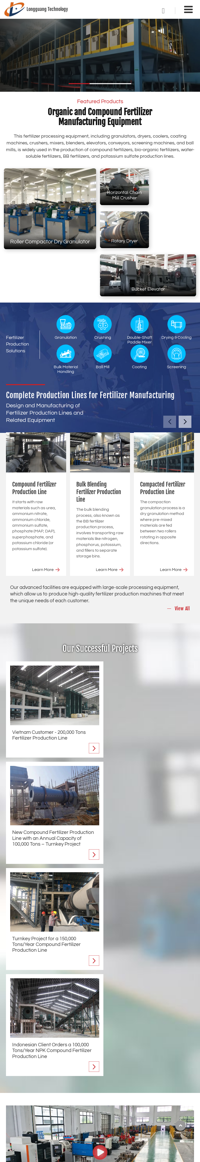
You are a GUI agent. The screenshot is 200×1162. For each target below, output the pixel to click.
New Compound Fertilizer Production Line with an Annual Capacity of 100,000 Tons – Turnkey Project (146, 692)
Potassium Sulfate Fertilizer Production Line (46, 1134)
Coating (139, 311)
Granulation (66, 282)
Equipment (117, 1065)
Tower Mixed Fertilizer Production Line (41, 1125)
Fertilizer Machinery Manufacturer (60, 964)
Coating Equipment (171, 1086)
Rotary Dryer (173, 196)
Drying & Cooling (176, 282)
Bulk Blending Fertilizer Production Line (98, 446)
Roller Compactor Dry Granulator (50, 241)
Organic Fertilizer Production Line (37, 1103)
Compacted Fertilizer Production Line (162, 443)
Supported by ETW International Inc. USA (100, 1155)
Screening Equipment (173, 1095)
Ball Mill (102, 311)
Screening (176, 311)
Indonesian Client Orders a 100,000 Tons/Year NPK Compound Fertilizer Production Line (148, 798)
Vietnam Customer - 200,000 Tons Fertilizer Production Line (49, 686)
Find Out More (27, 1034)
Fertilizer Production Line (39, 1065)
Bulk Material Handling (66, 314)
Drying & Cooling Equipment (119, 1114)
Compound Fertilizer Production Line (34, 443)
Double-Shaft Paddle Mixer (139, 284)
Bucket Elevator (148, 244)
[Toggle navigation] (188, 9)
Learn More (43, 524)
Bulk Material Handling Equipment (123, 1128)
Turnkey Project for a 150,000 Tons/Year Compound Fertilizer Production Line (46, 798)
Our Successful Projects (100, 603)
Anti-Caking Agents (171, 1103)
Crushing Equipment (123, 1091)
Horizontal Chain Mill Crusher (123, 193)
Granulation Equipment (115, 1079)
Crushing (102, 282)
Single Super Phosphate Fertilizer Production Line (47, 1114)
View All (182, 563)
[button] (79, 83)
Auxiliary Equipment (171, 1112)
